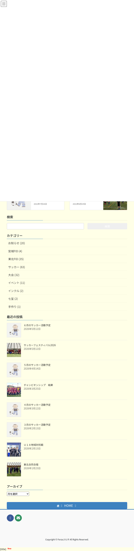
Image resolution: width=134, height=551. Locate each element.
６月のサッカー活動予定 (37, 325)
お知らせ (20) (16, 243)
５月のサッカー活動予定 (37, 365)
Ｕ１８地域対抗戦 (33, 444)
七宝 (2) (13, 298)
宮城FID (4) (15, 251)
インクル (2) (15, 291)
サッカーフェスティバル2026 (40, 345)
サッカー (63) (16, 267)
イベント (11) (16, 283)
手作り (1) (14, 307)
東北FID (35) (16, 259)
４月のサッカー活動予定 (37, 404)
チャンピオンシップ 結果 (38, 385)
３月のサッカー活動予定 (37, 424)
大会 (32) (13, 275)
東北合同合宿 (31, 464)
